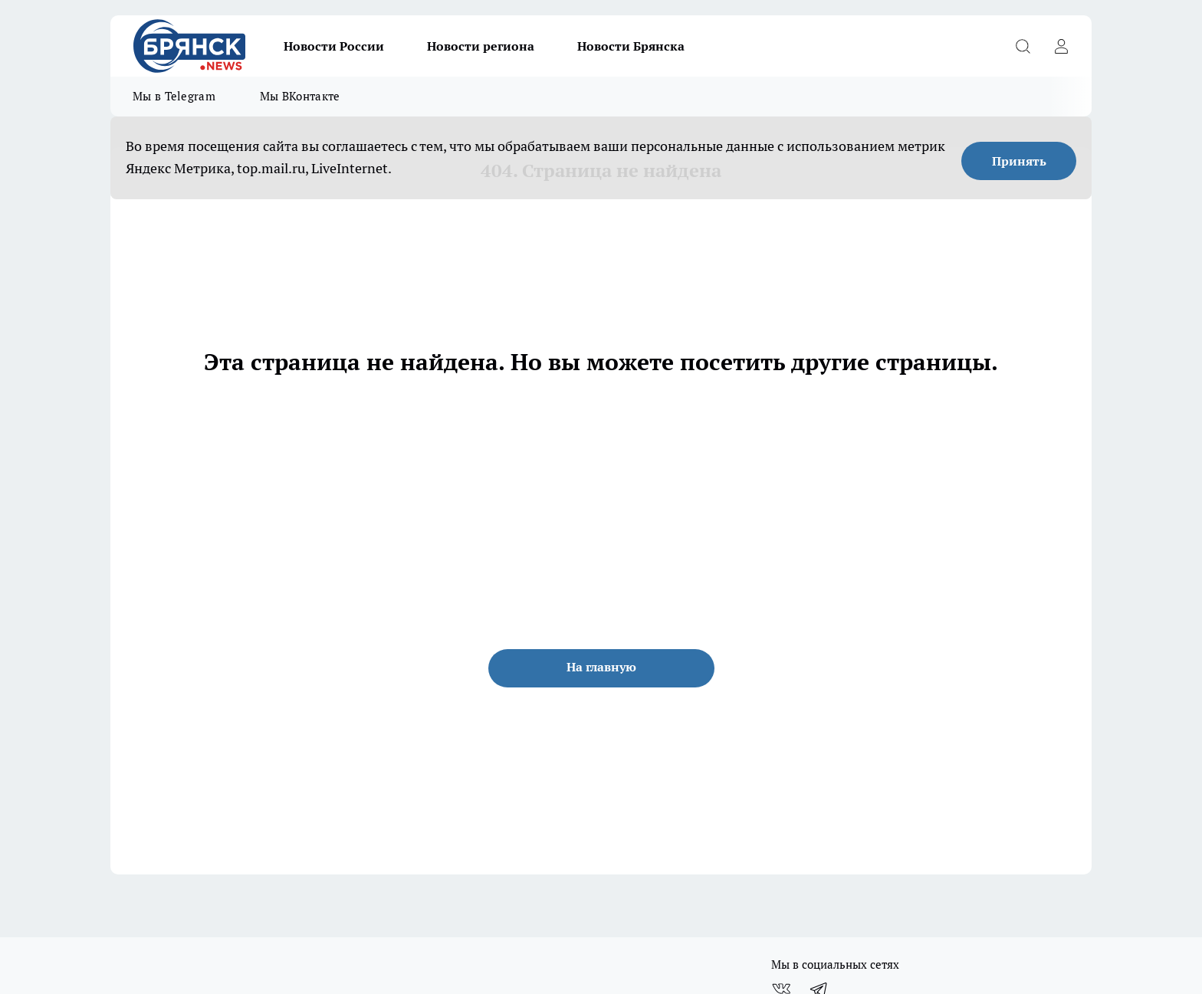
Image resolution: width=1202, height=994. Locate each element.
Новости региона (480, 46)
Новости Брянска (631, 46)
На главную (601, 666)
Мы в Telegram (174, 96)
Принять (1019, 161)
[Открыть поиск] (1022, 46)
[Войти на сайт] (1061, 46)
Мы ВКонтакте (300, 96)
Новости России (334, 46)
